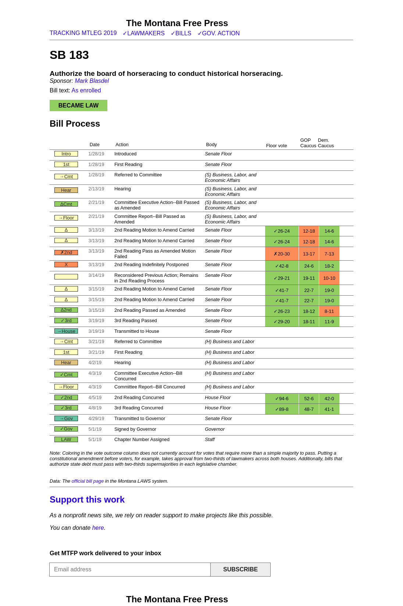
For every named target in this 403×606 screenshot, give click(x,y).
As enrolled (86, 90)
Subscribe (240, 569)
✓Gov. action (218, 33)
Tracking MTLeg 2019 (83, 33)
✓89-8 (282, 409)
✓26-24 (282, 231)
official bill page (88, 481)
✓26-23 (282, 311)
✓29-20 (282, 321)
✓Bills (181, 33)
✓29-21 (282, 278)
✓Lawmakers (143, 33)
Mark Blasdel (91, 81)
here (98, 528)
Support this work (87, 499)
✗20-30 (282, 254)
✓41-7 (282, 290)
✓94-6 (282, 398)
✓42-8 (282, 266)
